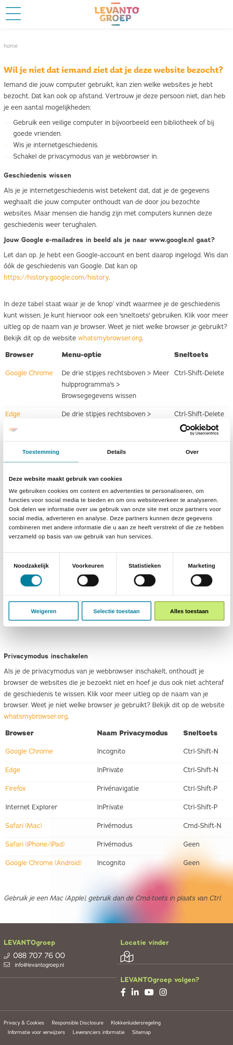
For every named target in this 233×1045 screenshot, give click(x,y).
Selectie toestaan (116, 610)
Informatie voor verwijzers (36, 1033)
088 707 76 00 (34, 956)
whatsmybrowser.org (110, 338)
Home (11, 46)
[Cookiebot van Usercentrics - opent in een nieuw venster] (191, 430)
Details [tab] (116, 452)
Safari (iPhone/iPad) (34, 844)
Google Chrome (29, 373)
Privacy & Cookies (24, 1023)
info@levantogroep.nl (34, 965)
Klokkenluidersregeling (136, 1023)
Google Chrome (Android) (43, 862)
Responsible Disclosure (77, 1023)
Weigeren (43, 610)
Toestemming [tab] (40, 452)
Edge (12, 414)
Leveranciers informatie (99, 1033)
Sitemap (141, 1033)
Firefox (15, 788)
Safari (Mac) (23, 825)
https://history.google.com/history (56, 277)
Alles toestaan (189, 610)
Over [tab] (192, 452)
